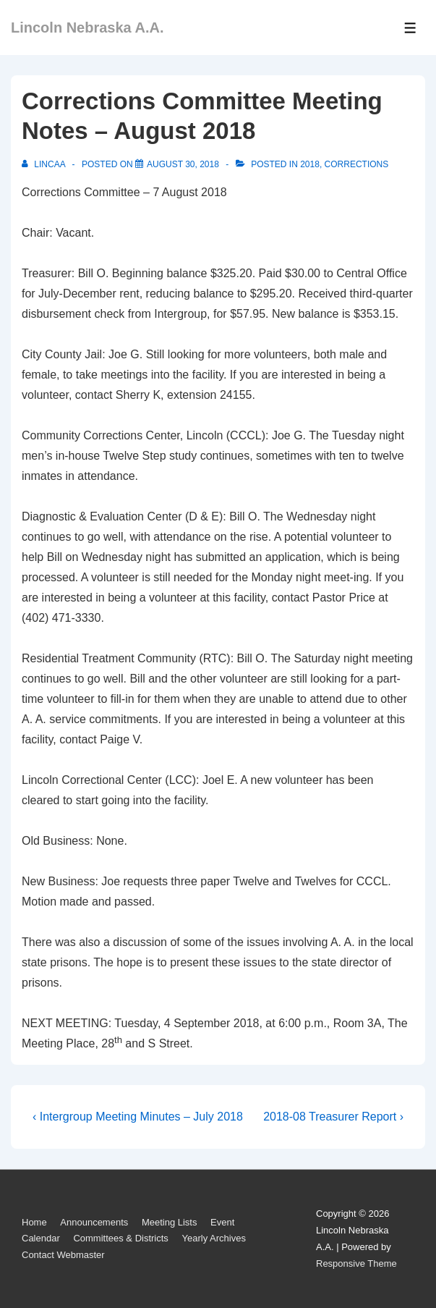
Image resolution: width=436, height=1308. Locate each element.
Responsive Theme (356, 1263)
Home (34, 1222)
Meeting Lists (169, 1222)
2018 (310, 164)
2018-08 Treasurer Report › (333, 1116)
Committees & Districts (120, 1238)
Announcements (94, 1222)
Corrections (357, 164)
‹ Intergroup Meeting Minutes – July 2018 (138, 1116)
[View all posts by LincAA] (44, 164)
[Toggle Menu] (410, 27)
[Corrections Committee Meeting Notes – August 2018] (183, 164)
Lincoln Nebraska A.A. (87, 27)
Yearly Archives (213, 1238)
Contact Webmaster (63, 1254)
